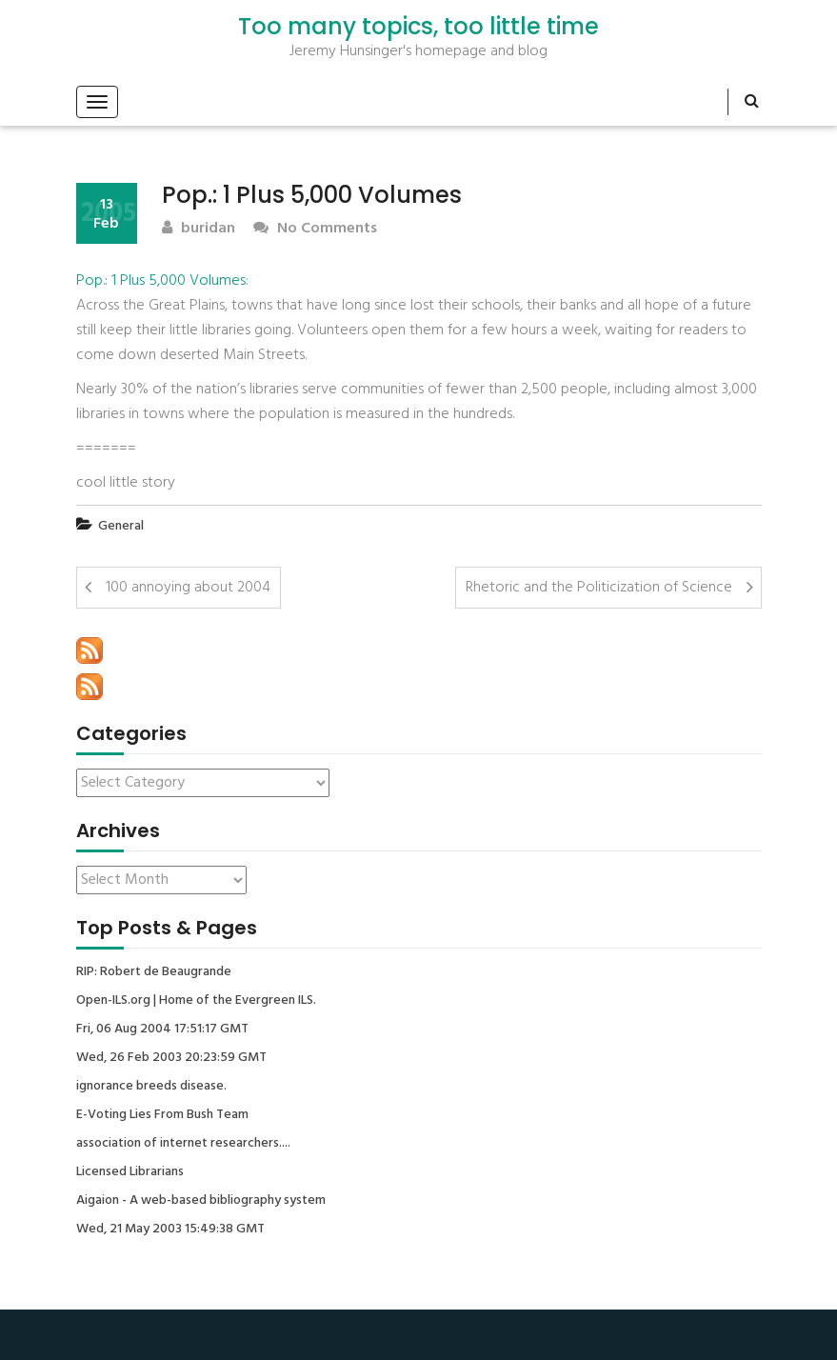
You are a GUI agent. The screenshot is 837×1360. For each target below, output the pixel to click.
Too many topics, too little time (418, 26)
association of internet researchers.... (183, 1143)
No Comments (315, 229)
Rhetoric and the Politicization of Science (599, 587)
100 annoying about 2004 (188, 587)
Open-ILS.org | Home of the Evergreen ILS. (196, 1000)
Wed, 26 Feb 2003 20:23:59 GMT (171, 1058)
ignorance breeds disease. (151, 1086)
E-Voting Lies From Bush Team (162, 1115)
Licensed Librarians (130, 1172)
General (121, 526)
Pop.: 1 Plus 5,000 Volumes (161, 281)
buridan (198, 229)
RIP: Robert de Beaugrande (153, 972)
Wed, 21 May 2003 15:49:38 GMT (170, 1229)
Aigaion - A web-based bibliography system (201, 1200)
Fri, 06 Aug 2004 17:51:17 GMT (162, 1029)
